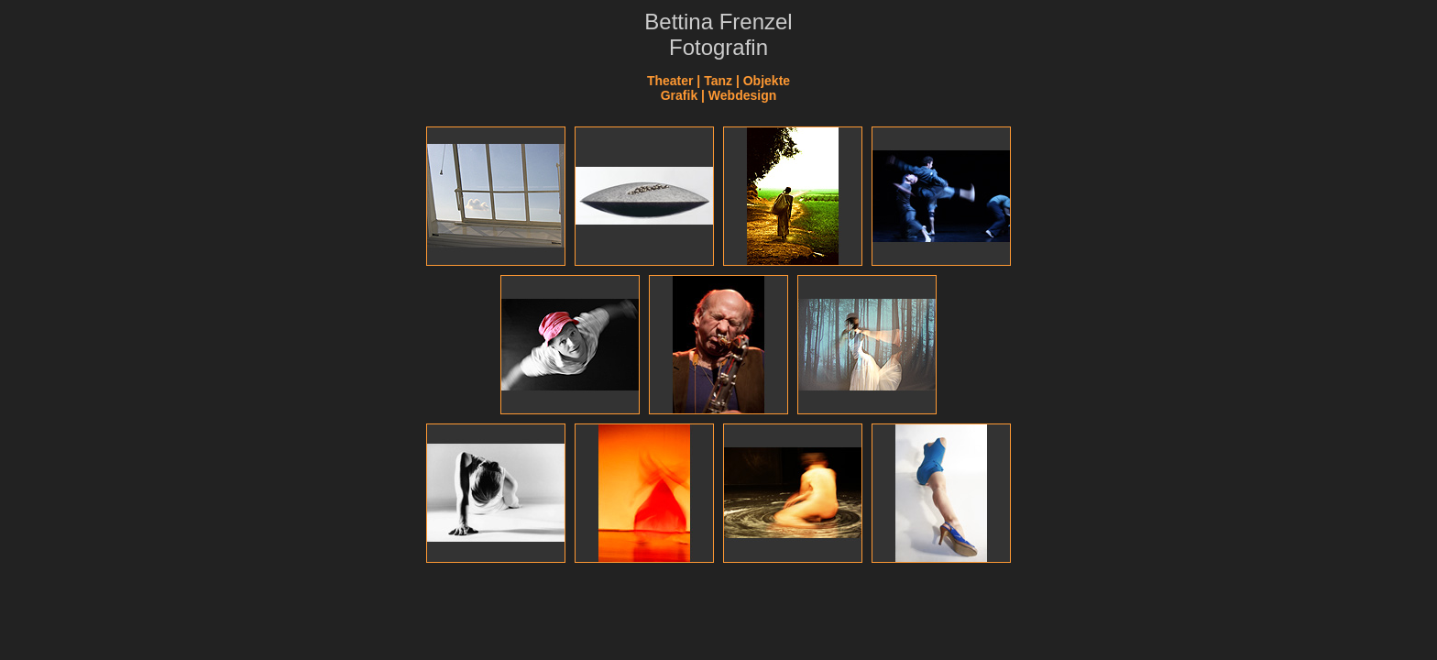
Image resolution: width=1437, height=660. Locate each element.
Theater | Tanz (689, 80)
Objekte (766, 80)
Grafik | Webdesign (719, 95)
